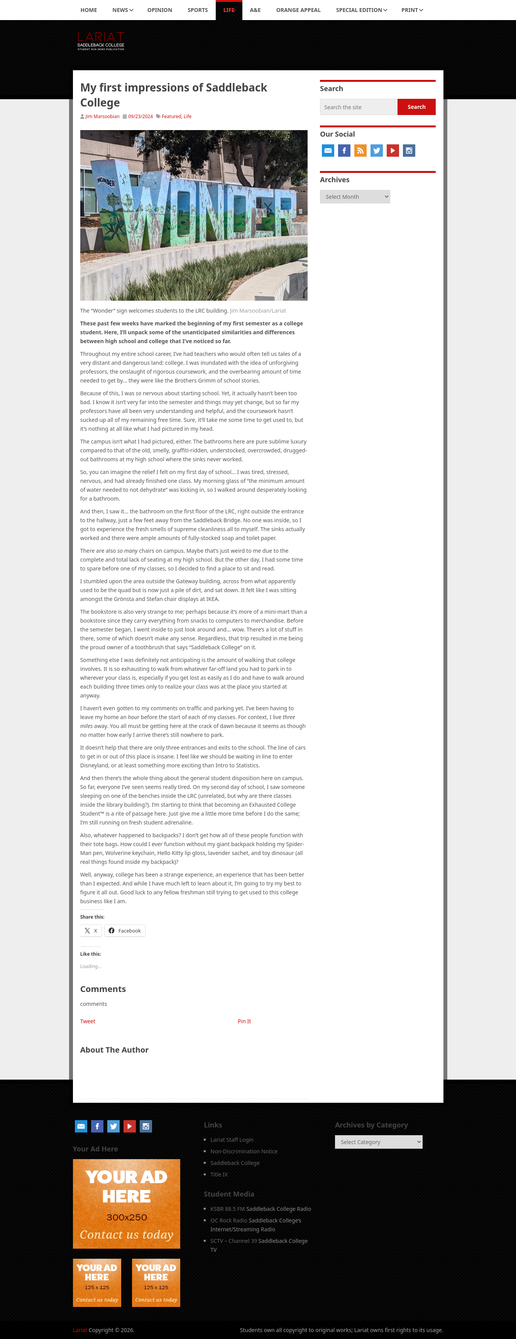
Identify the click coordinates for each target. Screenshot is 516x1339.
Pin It (244, 1021)
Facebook (344, 150)
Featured (171, 116)
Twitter (377, 150)
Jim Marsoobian (103, 116)
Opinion (160, 10)
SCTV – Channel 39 (233, 1240)
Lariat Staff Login (232, 1139)
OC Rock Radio (228, 1220)
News (120, 10)
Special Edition (359, 10)
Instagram (409, 150)
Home (89, 10)
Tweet (87, 1021)
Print (409, 10)
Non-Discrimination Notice (243, 1151)
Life (229, 10)
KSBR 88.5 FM (227, 1208)
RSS (360, 150)
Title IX (219, 1174)
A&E (255, 10)
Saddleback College (235, 1162)
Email (328, 150)
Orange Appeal (298, 10)
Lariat (80, 1330)
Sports (198, 10)
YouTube (393, 150)
